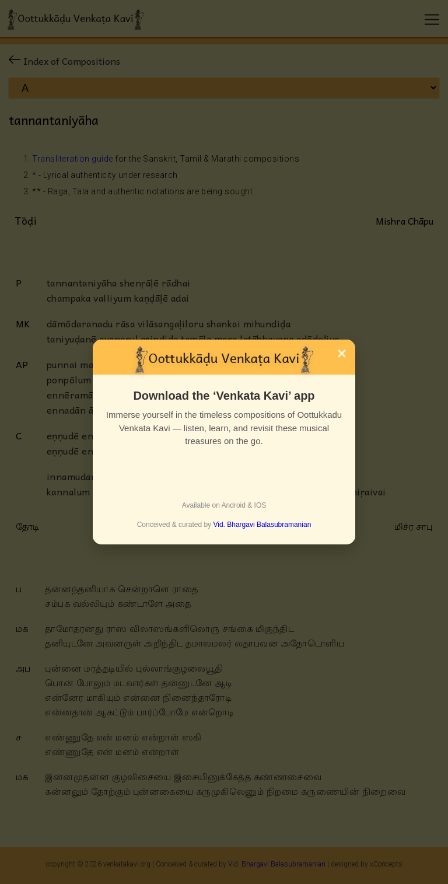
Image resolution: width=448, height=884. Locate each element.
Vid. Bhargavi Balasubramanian (262, 524)
